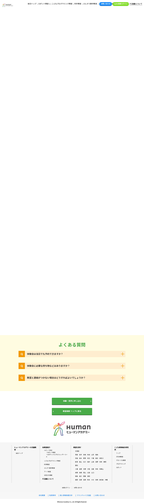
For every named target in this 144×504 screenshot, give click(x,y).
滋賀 (80, 469)
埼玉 (88, 458)
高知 (88, 476)
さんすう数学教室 (90, 4)
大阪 (88, 469)
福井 (88, 462)
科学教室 (77, 4)
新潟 (76, 462)
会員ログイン (66, 488)
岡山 (84, 472)
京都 (84, 469)
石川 (84, 462)
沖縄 (106, 480)
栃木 (80, 458)
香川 (80, 476)
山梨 (92, 462)
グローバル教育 (121, 460)
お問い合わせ (105, 4)
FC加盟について (136, 4)
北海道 (77, 451)
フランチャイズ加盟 (84, 495)
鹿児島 (101, 480)
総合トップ (32, 4)
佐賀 (80, 480)
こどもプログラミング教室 (62, 4)
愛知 (76, 465)
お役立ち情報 (48, 475)
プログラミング (121, 464)
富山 (80, 462)
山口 (92, 472)
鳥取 (76, 472)
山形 (92, 455)
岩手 (80, 455)
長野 (96, 462)
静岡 (105, 462)
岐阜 (100, 462)
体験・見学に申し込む (72, 401)
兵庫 (92, 469)
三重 (76, 469)
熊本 (88, 480)
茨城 (76, 458)
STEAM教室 (119, 457)
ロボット (119, 467)
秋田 (88, 455)
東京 (96, 458)
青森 (76, 455)
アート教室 (47, 471)
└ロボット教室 (50, 452)
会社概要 (42, 495)
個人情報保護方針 (66, 495)
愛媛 (84, 476)
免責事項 (52, 495)
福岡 (76, 480)
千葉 (92, 458)
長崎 (84, 480)
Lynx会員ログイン (120, 4)
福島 (96, 455)
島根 (80, 472)
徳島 (76, 476)
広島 (88, 472)
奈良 (96, 469)
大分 (92, 480)
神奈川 (101, 458)
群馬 (84, 458)
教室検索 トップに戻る (72, 411)
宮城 (84, 455)
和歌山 (101, 469)
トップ (118, 453)
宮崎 (96, 480)
